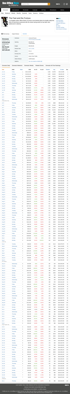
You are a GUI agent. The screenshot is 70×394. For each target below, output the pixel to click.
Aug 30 (3, 231)
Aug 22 (3, 212)
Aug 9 (3, 183)
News (57, 24)
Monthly (19, 13)
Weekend (7, 13)
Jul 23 (3, 144)
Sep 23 (3, 288)
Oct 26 (3, 365)
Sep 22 (3, 286)
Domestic (5, 10)
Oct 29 (3, 372)
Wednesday (14, 83)
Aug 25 (3, 219)
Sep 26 (3, 295)
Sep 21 (3, 284)
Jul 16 (3, 128)
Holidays (41, 13)
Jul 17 (3, 130)
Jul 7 (3, 107)
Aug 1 (3, 164)
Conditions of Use (21, 392)
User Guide (31, 387)
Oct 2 (3, 309)
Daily (2, 13)
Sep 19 (3, 279)
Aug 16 (3, 199)
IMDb (41, 389)
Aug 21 (3, 210)
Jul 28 (3, 155)
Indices (62, 10)
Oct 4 (3, 314)
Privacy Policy (31, 392)
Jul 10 (3, 114)
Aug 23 (3, 215)
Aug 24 (3, 217)
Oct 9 (3, 326)
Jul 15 (3, 125)
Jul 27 (3, 153)
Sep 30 (3, 304)
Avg (54, 69)
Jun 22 (3, 71)
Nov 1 (3, 380)
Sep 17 (3, 275)
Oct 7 (3, 320)
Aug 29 (3, 228)
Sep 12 (3, 263)
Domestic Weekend (17, 65)
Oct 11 (3, 331)
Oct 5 (3, 316)
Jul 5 (3, 103)
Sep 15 (3, 270)
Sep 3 (3, 240)
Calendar (35, 10)
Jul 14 (3, 123)
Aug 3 (3, 169)
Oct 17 (3, 345)
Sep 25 (3, 293)
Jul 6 (3, 105)
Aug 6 (3, 176)
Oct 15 (3, 340)
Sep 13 (3, 266)
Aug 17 (3, 201)
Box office (58, 25)
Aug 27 (3, 224)
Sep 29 (3, 302)
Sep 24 (3, 291)
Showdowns (53, 10)
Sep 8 (3, 253)
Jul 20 (3, 137)
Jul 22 (3, 141)
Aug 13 (3, 192)
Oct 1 (3, 307)
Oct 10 (3, 329)
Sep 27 (3, 298)
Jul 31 (3, 162)
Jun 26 (3, 81)
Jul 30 (3, 160)
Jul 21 (3, 139)
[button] (61, 27)
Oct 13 (3, 336)
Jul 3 (3, 97)
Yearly (30, 13)
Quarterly (24, 13)
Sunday (13, 76)
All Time (44, 10)
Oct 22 (3, 356)
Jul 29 (3, 157)
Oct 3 (3, 311)
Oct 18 (3, 347)
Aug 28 (3, 226)
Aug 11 (3, 187)
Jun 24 (3, 76)
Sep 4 (3, 244)
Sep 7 (3, 250)
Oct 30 (3, 374)
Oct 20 (3, 352)
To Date (62, 69)
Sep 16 (3, 272)
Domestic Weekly (28, 65)
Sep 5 (3, 246)
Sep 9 (3, 255)
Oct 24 (3, 361)
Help (45, 387)
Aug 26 (3, 222)
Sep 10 (3, 257)
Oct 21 (3, 354)
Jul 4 (3, 99)
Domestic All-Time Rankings (53, 65)
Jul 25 (3, 148)
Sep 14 (3, 268)
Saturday (14, 74)
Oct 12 (3, 333)
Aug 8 (3, 180)
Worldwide (25, 10)
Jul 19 (3, 135)
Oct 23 (3, 358)
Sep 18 (3, 277)
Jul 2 (3, 94)
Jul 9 (3, 112)
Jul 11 (3, 116)
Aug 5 (3, 173)
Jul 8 (3, 109)
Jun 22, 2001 (31, 48)
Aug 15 (3, 196)
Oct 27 (3, 368)
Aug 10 (3, 185)
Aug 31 (3, 233)
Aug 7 (3, 178)
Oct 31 (3, 377)
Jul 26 (3, 151)
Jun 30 (3, 90)
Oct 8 (3, 323)
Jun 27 (3, 83)
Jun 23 (3, 74)
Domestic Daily (6, 65)
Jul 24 (3, 146)
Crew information (59, 21)
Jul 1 (3, 92)
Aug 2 (3, 167)
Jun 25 (3, 78)
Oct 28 (3, 370)
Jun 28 (3, 85)
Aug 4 (3, 171)
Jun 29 (3, 87)
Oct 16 (3, 342)
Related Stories (39, 65)
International (15, 10)
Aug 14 (3, 194)
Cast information (59, 20)
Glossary (26, 387)
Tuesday (14, 81)
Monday (13, 78)
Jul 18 (3, 132)
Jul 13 (3, 121)
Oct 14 (3, 338)
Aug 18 (3, 203)
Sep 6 (3, 248)
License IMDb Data (39, 387)
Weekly (13, 13)
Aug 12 (3, 190)
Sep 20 (3, 282)
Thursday (14, 85)
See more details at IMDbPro (35, 61)
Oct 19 (3, 349)
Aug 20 (3, 208)
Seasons (35, 13)
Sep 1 (3, 235)
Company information (60, 23)
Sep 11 (3, 260)
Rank (21, 69)
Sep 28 (3, 300)
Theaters (48, 69)
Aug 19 (3, 206)
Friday (13, 71)
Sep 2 (3, 238)
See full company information (34, 39)
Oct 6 (3, 318)
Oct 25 (3, 363)
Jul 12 (3, 119)
